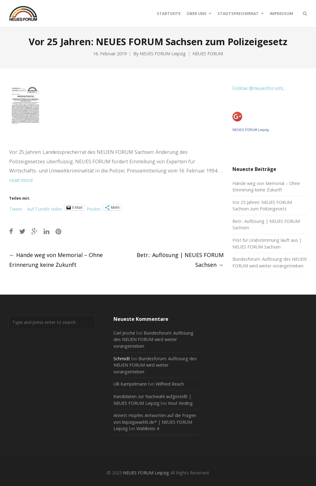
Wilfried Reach (170, 384)
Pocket (94, 209)
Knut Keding (180, 403)
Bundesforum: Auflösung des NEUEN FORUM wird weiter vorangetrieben (153, 339)
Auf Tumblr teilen (44, 208)
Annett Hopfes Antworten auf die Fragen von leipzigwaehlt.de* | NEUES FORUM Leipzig (154, 421)
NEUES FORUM (207, 53)
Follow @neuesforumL (258, 88)
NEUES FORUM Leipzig (163, 53)
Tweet (15, 208)
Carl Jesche (124, 333)
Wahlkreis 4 (147, 428)
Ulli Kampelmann (130, 384)
